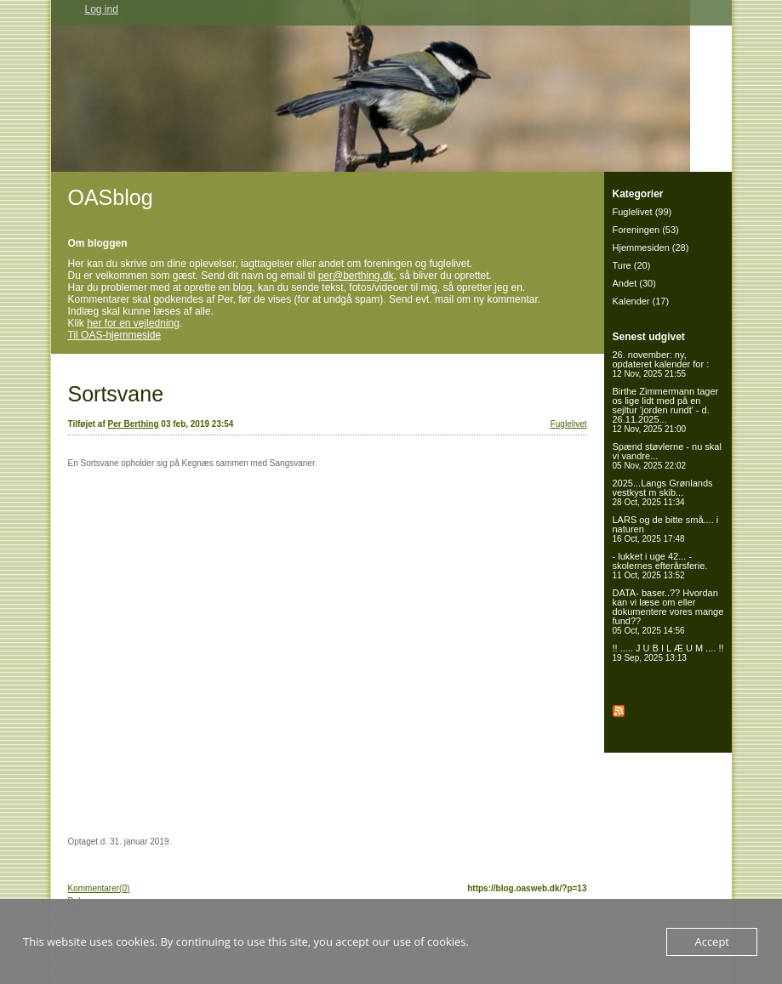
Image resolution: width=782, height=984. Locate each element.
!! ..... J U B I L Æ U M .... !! (668, 653)
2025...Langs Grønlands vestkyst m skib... (663, 492)
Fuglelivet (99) (642, 212)
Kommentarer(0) (99, 888)
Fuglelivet (569, 424)
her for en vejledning (133, 323)
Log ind (101, 9)
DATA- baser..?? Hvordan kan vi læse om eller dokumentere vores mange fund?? (668, 611)
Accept (711, 941)
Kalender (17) (641, 301)
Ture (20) (632, 265)
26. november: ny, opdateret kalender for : (661, 364)
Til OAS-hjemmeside (115, 335)
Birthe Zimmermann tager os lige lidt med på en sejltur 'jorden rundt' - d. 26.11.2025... (666, 410)
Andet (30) (634, 283)
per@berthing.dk (356, 276)
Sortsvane (116, 394)
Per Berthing (133, 424)
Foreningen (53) (646, 230)
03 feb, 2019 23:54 (197, 424)
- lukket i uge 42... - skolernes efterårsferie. (660, 565)
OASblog (110, 197)
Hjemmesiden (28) (651, 247)
